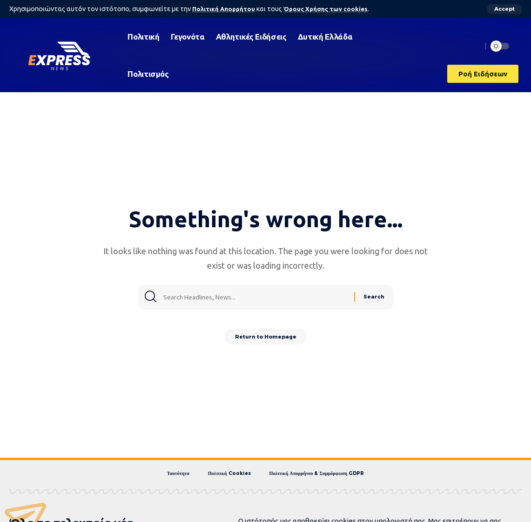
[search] (472, 46)
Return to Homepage (265, 338)
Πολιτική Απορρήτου (225, 9)
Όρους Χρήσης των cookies (331, 9)
